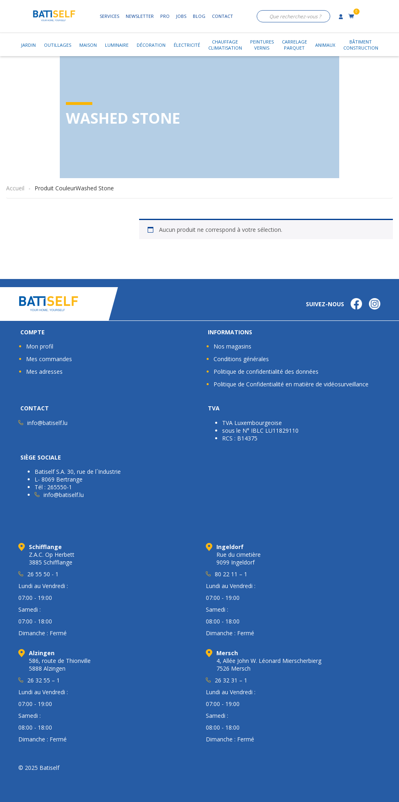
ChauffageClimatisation (225, 45)
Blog (199, 16)
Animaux (325, 45)
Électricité (187, 45)
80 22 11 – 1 (231, 574)
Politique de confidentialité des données (266, 371)
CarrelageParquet (294, 45)
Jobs (181, 16)
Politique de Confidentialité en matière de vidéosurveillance (291, 384)
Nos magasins (232, 346)
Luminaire (117, 45)
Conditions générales (241, 359)
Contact (222, 16)
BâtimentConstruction (360, 45)
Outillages (57, 45)
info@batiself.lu (47, 423)
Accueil (15, 188)
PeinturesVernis (262, 45)
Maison (88, 45)
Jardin (28, 45)
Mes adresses (44, 371)
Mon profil (39, 346)
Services (109, 16)
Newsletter (140, 16)
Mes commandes (49, 359)
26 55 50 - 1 (43, 574)
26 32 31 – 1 (231, 680)
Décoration (151, 45)
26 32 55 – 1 (43, 680)
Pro (165, 16)
